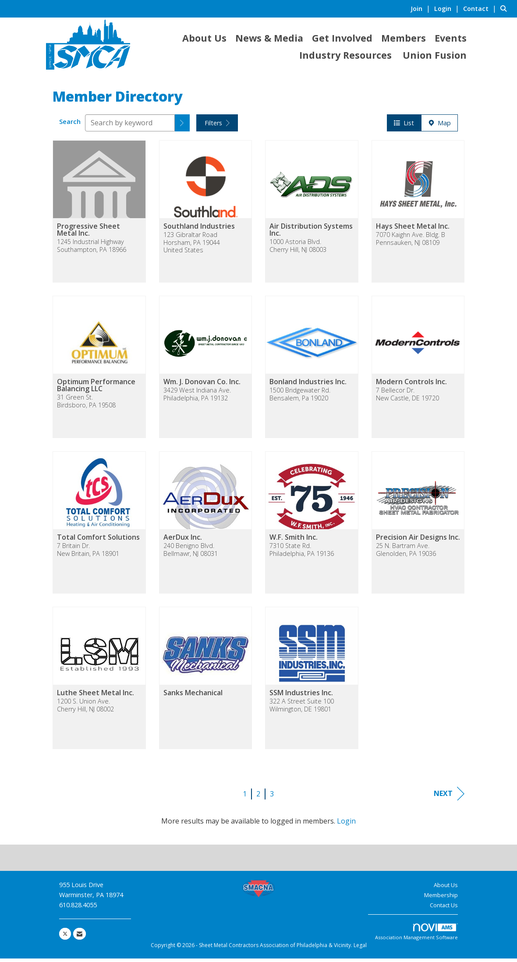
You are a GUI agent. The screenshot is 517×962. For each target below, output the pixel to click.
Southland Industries (199, 229)
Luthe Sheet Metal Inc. (95, 696)
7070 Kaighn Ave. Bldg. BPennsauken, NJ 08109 (410, 242)
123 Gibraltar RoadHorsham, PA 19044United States (191, 245)
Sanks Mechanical (193, 696)
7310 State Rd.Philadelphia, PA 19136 (301, 553)
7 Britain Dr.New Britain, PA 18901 (88, 553)
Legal (360, 948)
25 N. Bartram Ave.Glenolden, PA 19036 (406, 553)
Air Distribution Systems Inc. (311, 233)
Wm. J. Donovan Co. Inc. (202, 385)
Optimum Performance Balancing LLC (96, 389)
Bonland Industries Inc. (308, 385)
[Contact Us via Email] (79, 937)
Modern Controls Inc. (411, 385)
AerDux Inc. (182, 540)
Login (346, 824)
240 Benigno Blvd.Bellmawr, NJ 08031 (190, 553)
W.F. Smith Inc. (293, 540)
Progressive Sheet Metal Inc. (88, 233)
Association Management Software (416, 935)
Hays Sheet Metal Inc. (413, 229)
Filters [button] (217, 126)
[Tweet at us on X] (65, 937)
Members (403, 38)
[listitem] (421, 8)
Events (451, 38)
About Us (204, 38)
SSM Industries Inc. (301, 696)
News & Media (269, 38)
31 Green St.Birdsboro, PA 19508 (86, 404)
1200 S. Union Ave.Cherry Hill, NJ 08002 (85, 708)
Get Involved (342, 38)
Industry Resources (345, 55)
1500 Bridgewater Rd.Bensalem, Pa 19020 (299, 397)
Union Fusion (435, 55)
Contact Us (444, 908)
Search (70, 125)
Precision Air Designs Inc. (418, 540)
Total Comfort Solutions (98, 540)
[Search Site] (505, 8)
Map (439, 126)
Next (449, 797)
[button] (182, 126)
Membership (441, 898)
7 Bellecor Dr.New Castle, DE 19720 (407, 397)
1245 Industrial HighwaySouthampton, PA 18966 (91, 249)
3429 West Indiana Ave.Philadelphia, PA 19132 (197, 397)
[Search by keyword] (130, 126)
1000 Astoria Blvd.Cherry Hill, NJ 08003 (297, 249)
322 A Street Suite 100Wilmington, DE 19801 (301, 708)
